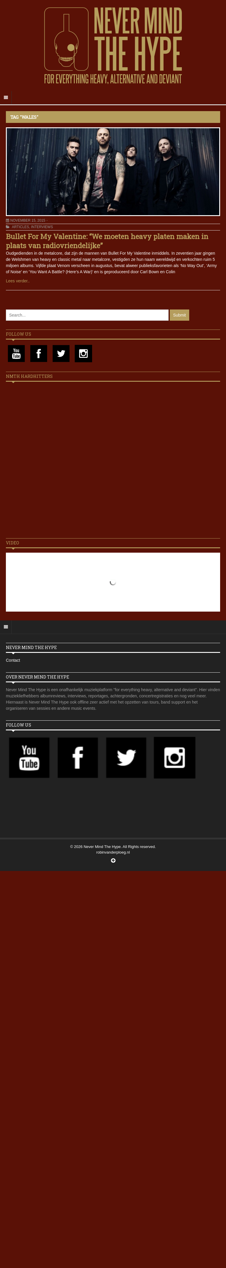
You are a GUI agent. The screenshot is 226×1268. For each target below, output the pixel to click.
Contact (13, 660)
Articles (20, 227)
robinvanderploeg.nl (113, 852)
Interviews (42, 227)
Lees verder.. (18, 281)
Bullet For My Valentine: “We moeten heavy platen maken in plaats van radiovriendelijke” (107, 241)
